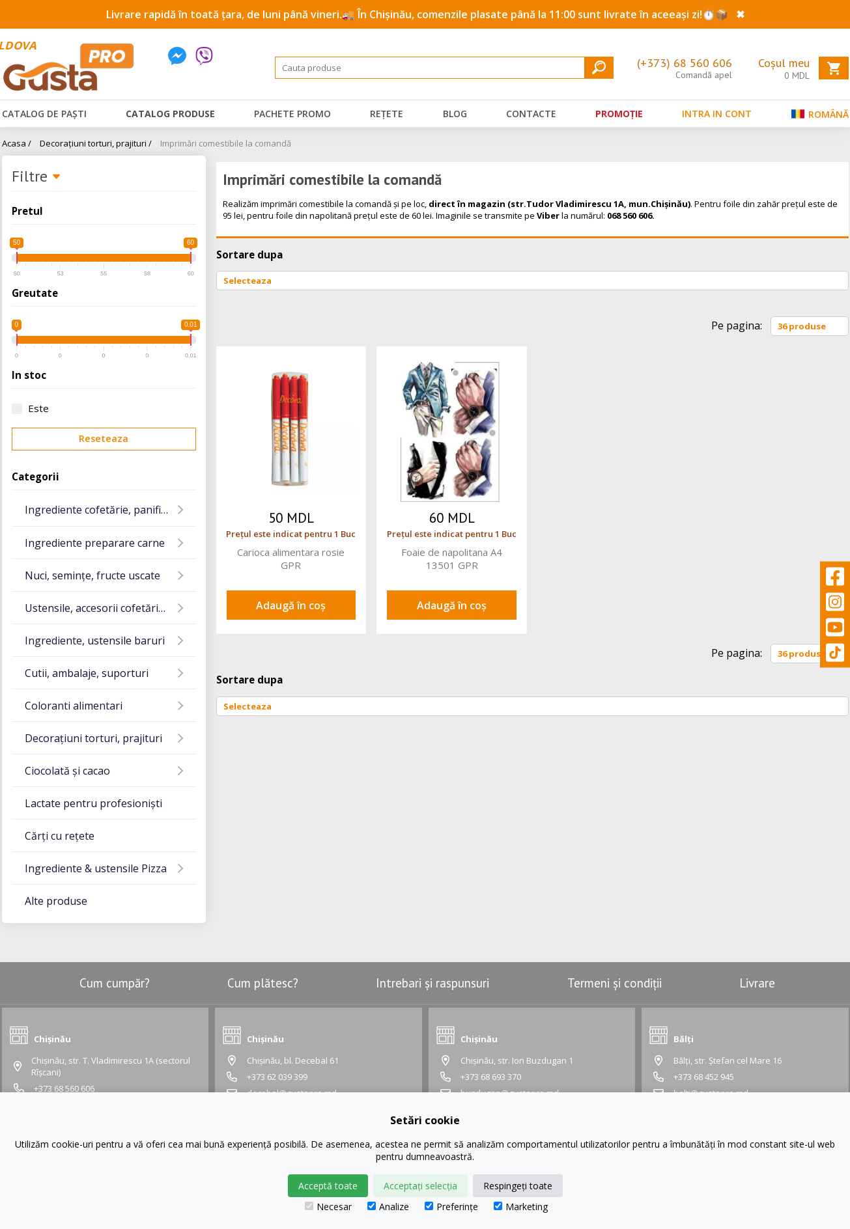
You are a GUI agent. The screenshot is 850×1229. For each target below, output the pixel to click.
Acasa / (16, 143)
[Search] (444, 68)
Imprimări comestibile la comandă (225, 143)
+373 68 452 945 (703, 1077)
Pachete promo (292, 113)
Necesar (328, 1206)
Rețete (386, 113)
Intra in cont (717, 113)
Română (820, 117)
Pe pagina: (736, 325)
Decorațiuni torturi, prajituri (93, 738)
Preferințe (451, 1206)
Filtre (36, 177)
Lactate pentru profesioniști (93, 803)
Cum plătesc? (262, 983)
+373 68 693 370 (490, 1077)
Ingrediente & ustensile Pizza (96, 868)
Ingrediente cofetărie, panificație (104, 510)
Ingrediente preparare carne (95, 543)
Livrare (757, 983)
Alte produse (56, 901)
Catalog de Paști (44, 113)
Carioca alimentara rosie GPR (291, 558)
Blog (455, 113)
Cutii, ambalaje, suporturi (87, 673)
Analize (388, 1206)
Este (30, 408)
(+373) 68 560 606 (684, 62)
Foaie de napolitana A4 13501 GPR (451, 558)
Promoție (619, 113)
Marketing (521, 1206)
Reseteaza (103, 438)
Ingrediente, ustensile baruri (95, 640)
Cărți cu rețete (59, 836)
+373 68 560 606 (64, 1088)
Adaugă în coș (291, 605)
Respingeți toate (517, 1186)
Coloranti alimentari (73, 705)
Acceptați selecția (420, 1186)
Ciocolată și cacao (67, 771)
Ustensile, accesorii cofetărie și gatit (110, 608)
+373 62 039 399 (277, 1077)
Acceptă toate (328, 1186)
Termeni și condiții (614, 983)
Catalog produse (170, 113)
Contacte (531, 113)
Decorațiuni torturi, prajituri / (96, 143)
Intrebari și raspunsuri (432, 983)
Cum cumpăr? (114, 983)
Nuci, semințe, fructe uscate (92, 575)
